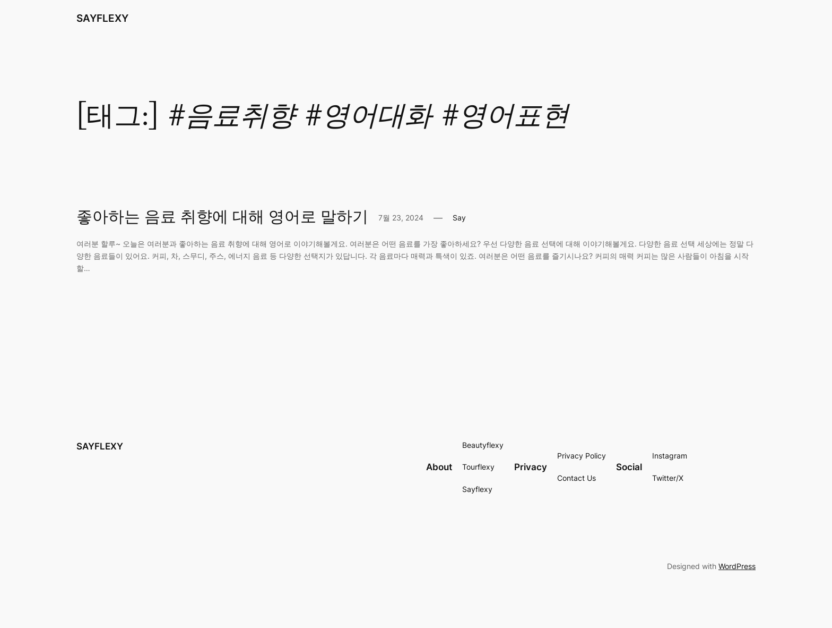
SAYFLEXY (102, 18)
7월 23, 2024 (400, 217)
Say (459, 217)
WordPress (737, 566)
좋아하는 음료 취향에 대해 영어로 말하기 (222, 217)
